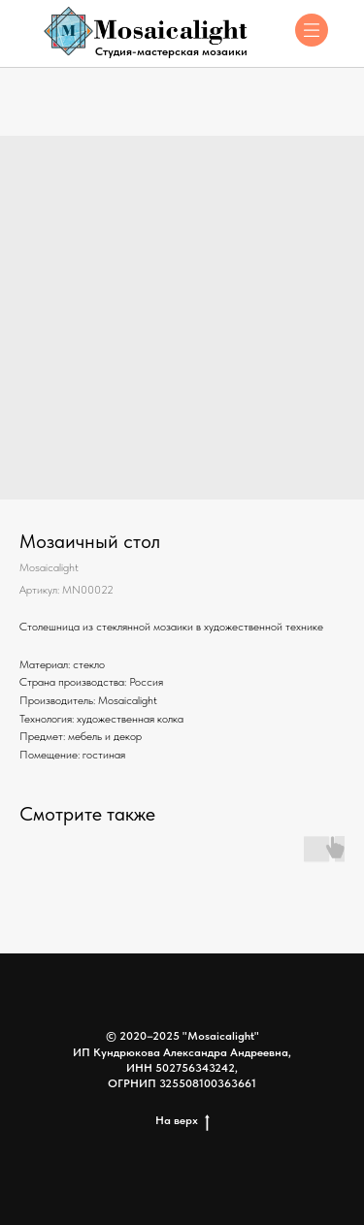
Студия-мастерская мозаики (171, 51)
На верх (182, 1120)
